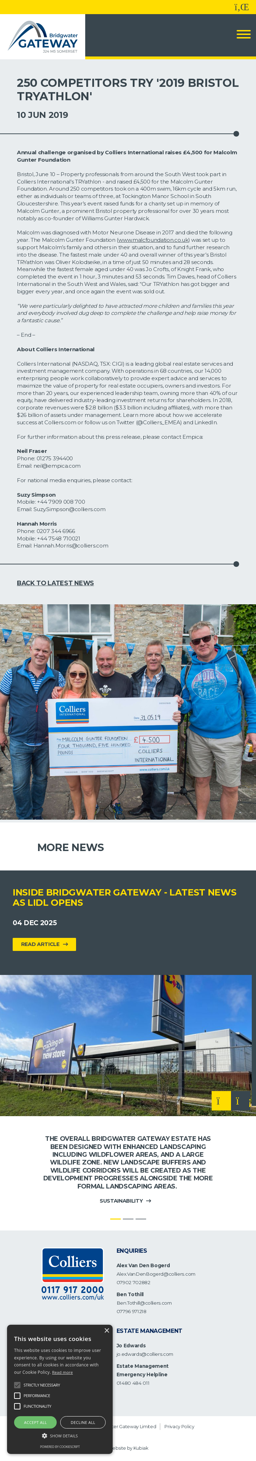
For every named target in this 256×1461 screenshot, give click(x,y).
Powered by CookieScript (60, 1446)
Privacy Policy (179, 1426)
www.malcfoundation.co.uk (153, 239)
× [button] (106, 1331)
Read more (62, 1372)
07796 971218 (131, 1311)
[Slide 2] (128, 1219)
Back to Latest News (55, 583)
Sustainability (121, 1201)
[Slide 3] (141, 1219)
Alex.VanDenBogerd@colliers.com (156, 1274)
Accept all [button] (35, 1422)
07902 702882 (133, 1282)
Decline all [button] (83, 1422)
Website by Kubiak (128, 1448)
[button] (60, 1436)
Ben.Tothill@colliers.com (144, 1303)
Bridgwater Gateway (116, 1426)
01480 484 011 (133, 1383)
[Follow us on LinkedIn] (242, 7)
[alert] (60, 1389)
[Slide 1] (115, 1219)
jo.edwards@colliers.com (145, 1354)
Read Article (40, 944)
